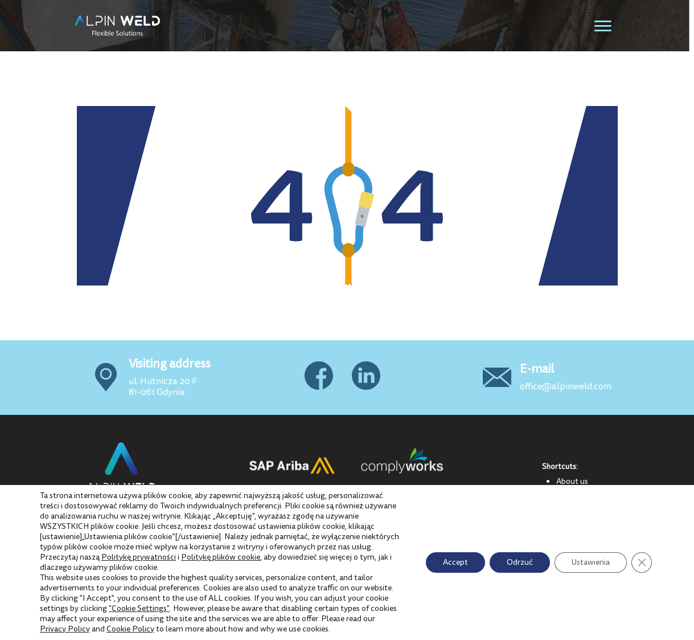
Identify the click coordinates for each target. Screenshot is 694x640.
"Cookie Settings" (139, 609)
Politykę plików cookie (220, 557)
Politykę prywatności (138, 557)
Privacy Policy (65, 628)
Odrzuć (520, 562)
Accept (455, 562)
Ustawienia (591, 562)
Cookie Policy (130, 628)
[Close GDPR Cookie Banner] (641, 562)
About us (572, 481)
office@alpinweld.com (565, 386)
